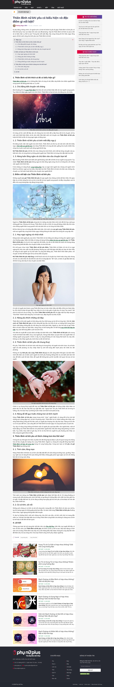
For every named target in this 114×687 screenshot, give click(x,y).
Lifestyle (68, 667)
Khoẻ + (39, 7)
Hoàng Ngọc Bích (20, 25)
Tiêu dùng (68, 669)
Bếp (46, 7)
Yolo (52, 675)
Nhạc (67, 675)
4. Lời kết (16, 72)
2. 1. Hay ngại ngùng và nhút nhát (25, 54)
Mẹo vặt (53, 678)
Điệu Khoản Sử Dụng (97, 684)
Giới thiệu (75, 684)
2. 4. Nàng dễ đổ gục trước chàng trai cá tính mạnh (29, 61)
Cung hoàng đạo (24, 537)
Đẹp (32, 7)
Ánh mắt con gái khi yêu (24, 146)
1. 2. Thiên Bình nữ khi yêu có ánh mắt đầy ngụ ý (29, 46)
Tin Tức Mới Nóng (89, 17)
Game (67, 678)
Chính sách (87, 684)
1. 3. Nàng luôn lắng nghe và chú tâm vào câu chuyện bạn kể (32, 49)
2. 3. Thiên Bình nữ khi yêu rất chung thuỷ (27, 59)
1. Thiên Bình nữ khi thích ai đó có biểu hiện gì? (27, 42)
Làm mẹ (53, 667)
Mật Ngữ (60, 7)
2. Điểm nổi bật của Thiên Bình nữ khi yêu (26, 52)
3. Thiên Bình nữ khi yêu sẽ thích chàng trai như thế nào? (30, 64)
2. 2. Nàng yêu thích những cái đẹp (25, 56)
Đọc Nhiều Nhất (89, 52)
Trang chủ (18, 7)
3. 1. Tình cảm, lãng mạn (22, 66)
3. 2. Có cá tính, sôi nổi (21, 69)
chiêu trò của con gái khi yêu (59, 240)
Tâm (52, 7)
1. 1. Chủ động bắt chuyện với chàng (25, 44)
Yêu (26, 7)
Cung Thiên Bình (33, 537)
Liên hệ (81, 684)
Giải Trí (53, 672)
